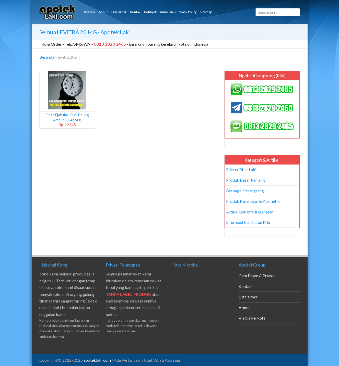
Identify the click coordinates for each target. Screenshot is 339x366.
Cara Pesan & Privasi (257, 275)
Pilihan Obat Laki (241, 169)
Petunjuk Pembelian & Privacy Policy (170, 12)
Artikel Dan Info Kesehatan (249, 211)
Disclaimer (118, 12)
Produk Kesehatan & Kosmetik (253, 201)
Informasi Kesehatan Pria (248, 222)
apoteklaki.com (97, 360)
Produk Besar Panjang (245, 180)
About (103, 12)
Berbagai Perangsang (245, 190)
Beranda (89, 12)
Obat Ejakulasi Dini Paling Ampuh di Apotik (67, 119)
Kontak (135, 12)
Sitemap (206, 12)
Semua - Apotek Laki (84, 32)
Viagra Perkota (252, 317)
